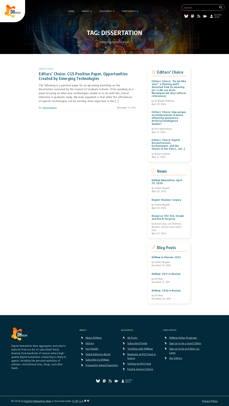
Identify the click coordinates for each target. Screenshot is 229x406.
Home (71, 10)
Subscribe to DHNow (97, 359)
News (162, 171)
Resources (106, 10)
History (90, 343)
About (85, 10)
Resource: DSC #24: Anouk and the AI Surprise (168, 217)
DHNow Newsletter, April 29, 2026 (167, 182)
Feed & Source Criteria (140, 369)
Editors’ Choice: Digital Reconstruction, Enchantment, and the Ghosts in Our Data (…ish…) (168, 144)
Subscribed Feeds (137, 343)
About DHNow (94, 337)
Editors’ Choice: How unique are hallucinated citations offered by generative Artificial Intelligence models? (169, 118)
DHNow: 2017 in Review (166, 274)
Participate (129, 10)
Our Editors (175, 358)
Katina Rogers (50, 107)
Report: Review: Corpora (166, 199)
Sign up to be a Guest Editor (185, 343)
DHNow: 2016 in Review (166, 290)
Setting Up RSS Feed (139, 363)
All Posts (132, 337)
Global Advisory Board (98, 354)
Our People (92, 348)
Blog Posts (166, 247)
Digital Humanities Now (37, 401)
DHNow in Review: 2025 (166, 257)
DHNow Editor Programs (183, 337)
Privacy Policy (210, 401)
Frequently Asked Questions (102, 365)
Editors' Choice (46, 68)
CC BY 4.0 (77, 401)
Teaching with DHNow (140, 348)
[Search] (221, 7)
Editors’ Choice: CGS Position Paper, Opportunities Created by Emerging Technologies (83, 76)
